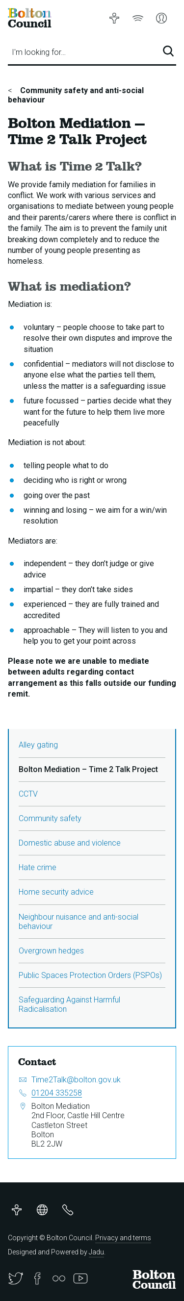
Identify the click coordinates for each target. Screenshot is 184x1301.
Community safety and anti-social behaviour (76, 95)
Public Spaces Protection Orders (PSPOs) (90, 975)
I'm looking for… (39, 52)
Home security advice (56, 892)
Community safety (50, 818)
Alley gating (38, 745)
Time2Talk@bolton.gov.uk (76, 1079)
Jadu (96, 1252)
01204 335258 (56, 1093)
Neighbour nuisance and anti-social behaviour (78, 921)
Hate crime (37, 867)
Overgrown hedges (51, 950)
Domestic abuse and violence (70, 843)
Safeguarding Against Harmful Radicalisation (69, 1004)
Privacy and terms (123, 1238)
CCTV (28, 794)
